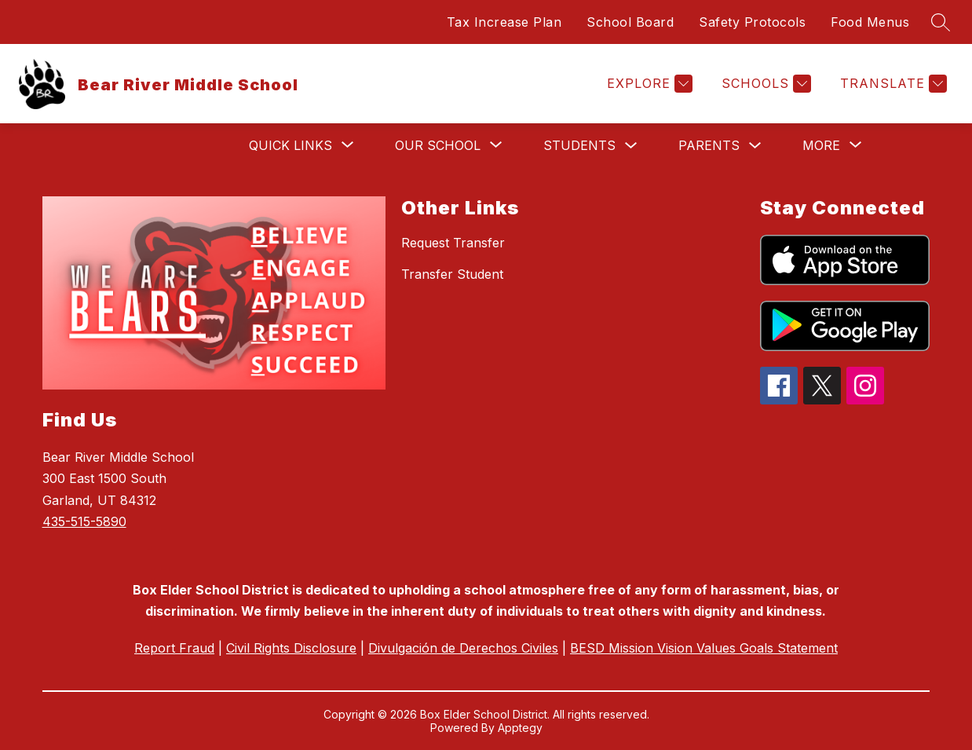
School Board (630, 22)
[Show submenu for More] (821, 145)
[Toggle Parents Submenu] (755, 145)
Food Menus (870, 22)
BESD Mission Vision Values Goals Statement (704, 648)
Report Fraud (174, 648)
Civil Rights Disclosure (291, 648)
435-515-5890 (84, 521)
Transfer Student (452, 274)
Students (579, 145)
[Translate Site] (891, 83)
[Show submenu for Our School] (438, 145)
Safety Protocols (752, 22)
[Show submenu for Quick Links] (290, 145)
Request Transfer (453, 243)
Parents (709, 145)
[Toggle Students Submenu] (631, 145)
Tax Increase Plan (504, 22)
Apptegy (520, 727)
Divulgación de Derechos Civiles (463, 648)
